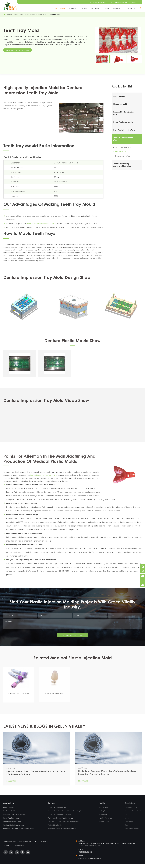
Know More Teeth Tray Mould (17, 50)
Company (117, 8)
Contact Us (130, 8)
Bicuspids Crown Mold (122, 156)
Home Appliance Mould (123, 122)
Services (72, 8)
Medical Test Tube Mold (122, 147)
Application (60, 8)
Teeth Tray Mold (54, 14)
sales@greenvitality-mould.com (126, 2)
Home (9, 14)
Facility (84, 8)
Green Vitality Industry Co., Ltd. (24, 841)
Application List (122, 86)
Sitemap (6, 845)
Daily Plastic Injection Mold (124, 130)
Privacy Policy (20, 845)
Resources (95, 8)
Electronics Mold (120, 104)
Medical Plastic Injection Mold (35, 14)
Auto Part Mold (119, 96)
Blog (107, 8)
